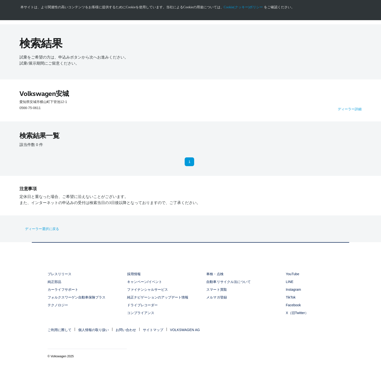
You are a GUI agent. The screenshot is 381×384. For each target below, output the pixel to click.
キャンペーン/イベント (144, 282)
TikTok (290, 297)
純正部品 (54, 282)
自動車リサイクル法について (228, 282)
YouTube (292, 274)
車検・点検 (214, 274)
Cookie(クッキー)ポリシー (243, 7)
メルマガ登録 (216, 297)
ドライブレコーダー (142, 305)
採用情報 (134, 274)
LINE (289, 282)
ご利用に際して (59, 330)
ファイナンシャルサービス (147, 289)
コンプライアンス (140, 313)
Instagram (293, 289)
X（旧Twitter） (297, 313)
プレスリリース (59, 274)
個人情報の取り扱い (93, 330)
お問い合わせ (126, 330)
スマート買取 (216, 289)
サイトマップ (153, 330)
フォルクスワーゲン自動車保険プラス (77, 297)
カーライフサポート (63, 289)
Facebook (293, 305)
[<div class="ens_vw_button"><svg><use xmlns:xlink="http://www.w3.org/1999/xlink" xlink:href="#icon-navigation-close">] (380, 1)
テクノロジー (58, 305)
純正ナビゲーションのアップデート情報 (158, 297)
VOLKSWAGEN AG (185, 330)
